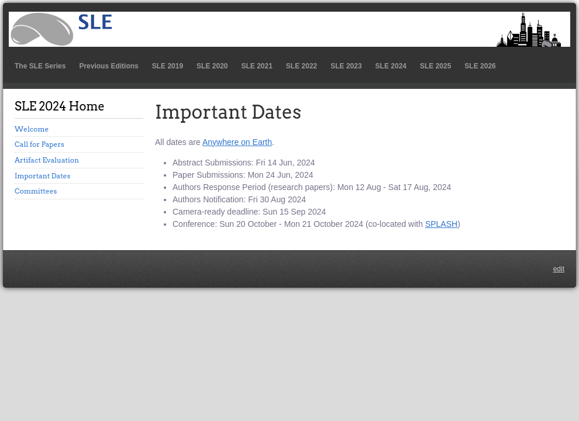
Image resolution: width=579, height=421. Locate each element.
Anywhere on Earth (237, 142)
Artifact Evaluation (47, 160)
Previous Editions (108, 66)
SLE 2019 (167, 66)
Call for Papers (39, 144)
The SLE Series (40, 66)
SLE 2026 (479, 66)
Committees (36, 191)
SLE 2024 (390, 66)
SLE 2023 (345, 66)
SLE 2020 (212, 66)
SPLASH (441, 224)
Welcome (32, 129)
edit (558, 269)
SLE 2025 (435, 66)
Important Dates (42, 175)
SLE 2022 (301, 66)
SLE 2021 (256, 66)
